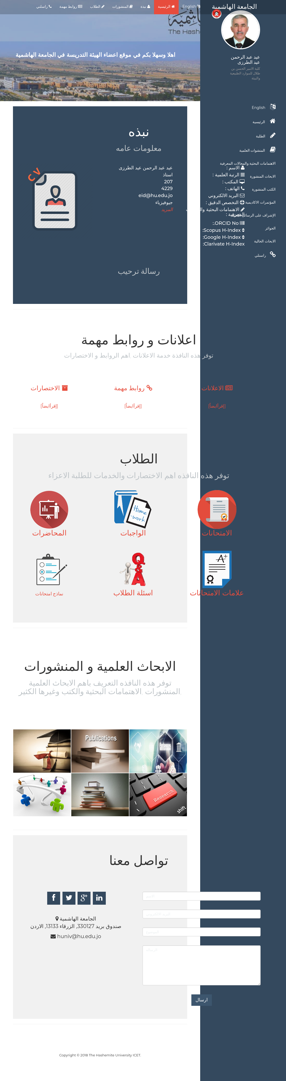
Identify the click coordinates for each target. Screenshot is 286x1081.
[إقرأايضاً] (217, 406)
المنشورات (122, 6)
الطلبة (266, 135)
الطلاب (97, 6)
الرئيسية (166, 6)
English (191, 6)
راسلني (44, 6)
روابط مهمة (70, 6)
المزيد (167, 209)
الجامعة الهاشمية (234, 8)
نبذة (145, 6)
